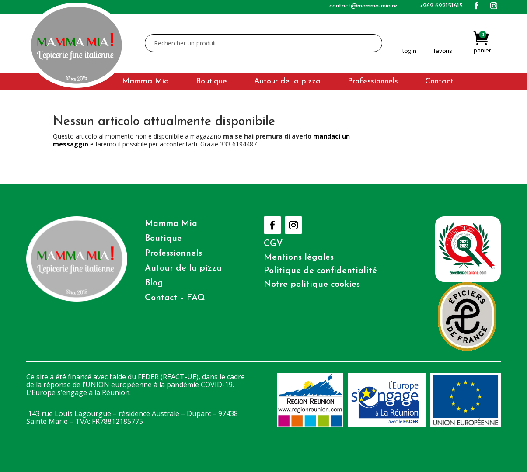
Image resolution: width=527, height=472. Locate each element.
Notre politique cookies (312, 284)
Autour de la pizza (287, 82)
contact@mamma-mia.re (363, 6)
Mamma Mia (145, 82)
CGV (273, 243)
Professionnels (373, 82)
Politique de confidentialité (320, 271)
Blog (154, 283)
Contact (439, 82)
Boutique (211, 82)
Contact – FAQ (175, 298)
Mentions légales (299, 257)
